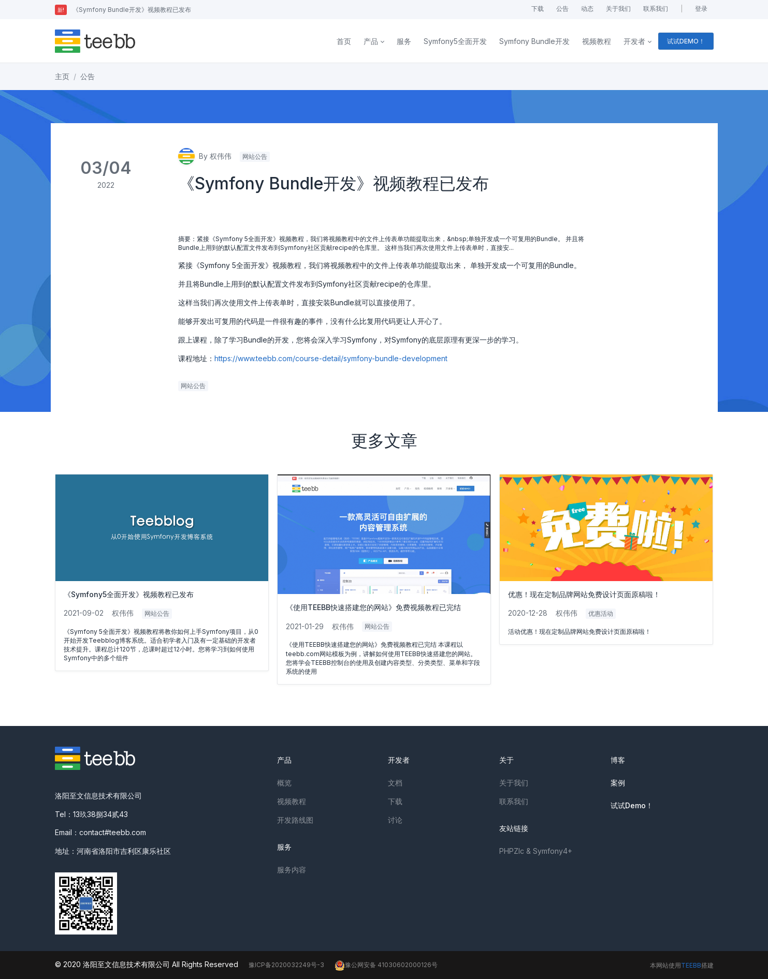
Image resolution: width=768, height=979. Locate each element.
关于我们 (618, 8)
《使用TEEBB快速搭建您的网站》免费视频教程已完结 (373, 607)
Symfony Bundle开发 (534, 41)
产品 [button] (371, 41)
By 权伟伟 (204, 156)
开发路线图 (295, 819)
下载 (537, 8)
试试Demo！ (632, 805)
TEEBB (691, 965)
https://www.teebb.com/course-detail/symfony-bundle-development (330, 358)
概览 (284, 782)
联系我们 (655, 8)
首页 (344, 41)
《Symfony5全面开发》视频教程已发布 (129, 594)
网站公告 (254, 156)
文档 (395, 782)
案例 (618, 782)
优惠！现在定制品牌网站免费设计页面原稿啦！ (584, 594)
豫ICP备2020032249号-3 (286, 965)
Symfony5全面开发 (455, 41)
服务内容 (291, 869)
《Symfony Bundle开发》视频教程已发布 (123, 9)
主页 (62, 76)
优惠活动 (600, 613)
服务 (404, 41)
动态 (587, 8)
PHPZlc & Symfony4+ (535, 851)
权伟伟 (123, 613)
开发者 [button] (634, 41)
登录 (701, 8)
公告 (562, 8)
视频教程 (596, 41)
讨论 (395, 819)
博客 (618, 759)
